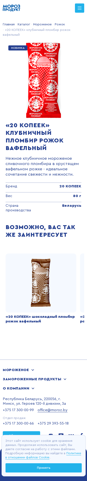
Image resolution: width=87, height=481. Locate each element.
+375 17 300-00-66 (18, 423)
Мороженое (42, 24)
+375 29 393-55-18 (53, 423)
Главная (9, 24)
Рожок (59, 24)
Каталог (23, 24)
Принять (43, 467)
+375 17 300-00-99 (18, 410)
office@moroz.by (53, 410)
